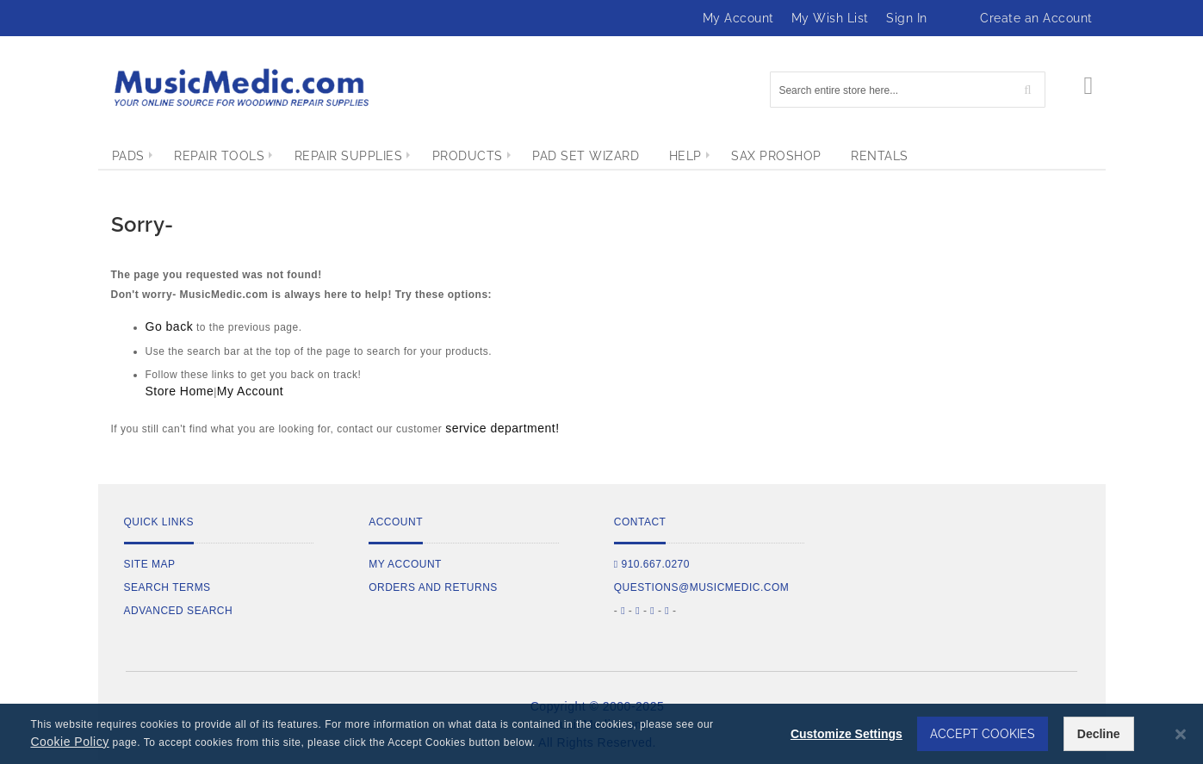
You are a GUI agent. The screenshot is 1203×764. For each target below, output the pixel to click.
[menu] (602, 156)
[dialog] (601, 734)
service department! (502, 428)
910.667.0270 (652, 564)
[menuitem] (128, 156)
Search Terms (167, 587)
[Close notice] (1180, 734)
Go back (170, 326)
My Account (738, 18)
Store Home (180, 391)
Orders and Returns (433, 587)
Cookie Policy (69, 741)
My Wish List (830, 18)
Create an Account (1036, 18)
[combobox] (907, 89)
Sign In (906, 18)
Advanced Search (178, 611)
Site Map (150, 564)
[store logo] (240, 87)
